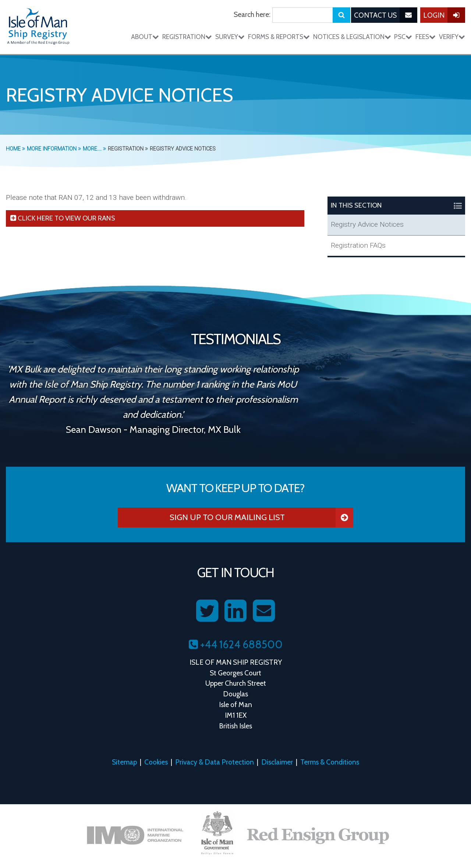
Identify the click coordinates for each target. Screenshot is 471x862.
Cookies (156, 761)
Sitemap (124, 761)
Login (444, 15)
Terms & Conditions (329, 761)
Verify (452, 36)
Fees (425, 36)
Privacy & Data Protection (214, 761)
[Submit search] (341, 15)
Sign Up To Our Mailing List (261, 517)
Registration (187, 36)
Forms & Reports (279, 36)
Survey (230, 36)
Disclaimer (277, 761)
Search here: (252, 14)
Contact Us (385, 15)
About (145, 36)
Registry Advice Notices (367, 224)
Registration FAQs (358, 245)
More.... (94, 149)
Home (15, 149)
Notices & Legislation (352, 36)
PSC (403, 36)
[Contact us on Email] (264, 611)
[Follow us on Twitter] (207, 611)
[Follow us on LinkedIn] (235, 611)
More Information (54, 149)
